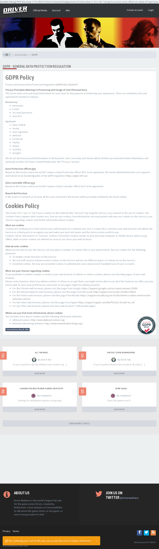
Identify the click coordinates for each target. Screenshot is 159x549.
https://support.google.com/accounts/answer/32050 (109, 288)
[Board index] (7, 54)
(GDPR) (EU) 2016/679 (66, 84)
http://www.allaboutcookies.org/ (48, 320)
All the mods (41, 352)
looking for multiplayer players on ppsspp (41, 388)
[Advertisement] (79, 459)
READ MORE (40, 373)
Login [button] (151, 10)
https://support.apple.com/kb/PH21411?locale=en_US (106, 302)
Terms (16, 531)
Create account (135, 10)
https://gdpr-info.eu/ (77, 175)
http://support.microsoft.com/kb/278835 (114, 291)
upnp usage (121, 388)
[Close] (97, 540)
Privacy (6, 531)
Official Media (40, 10)
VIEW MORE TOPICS (79, 423)
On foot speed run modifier (121, 352)
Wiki (68, 10)
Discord (56, 10)
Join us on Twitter (122, 495)
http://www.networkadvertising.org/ (64, 323)
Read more (85, 540)
